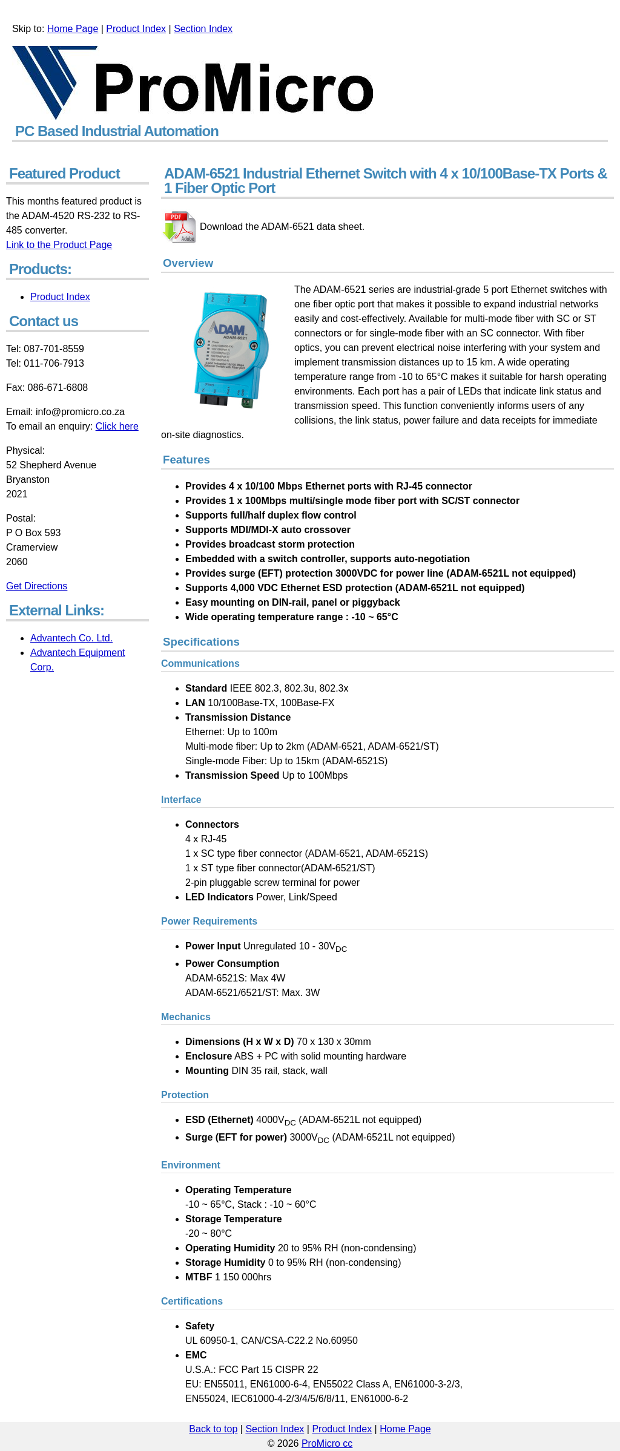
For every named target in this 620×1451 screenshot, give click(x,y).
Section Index (203, 29)
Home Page (73, 29)
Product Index (136, 29)
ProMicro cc (327, 1443)
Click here (117, 426)
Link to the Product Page (59, 245)
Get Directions (36, 586)
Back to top (213, 1429)
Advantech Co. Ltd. (71, 638)
